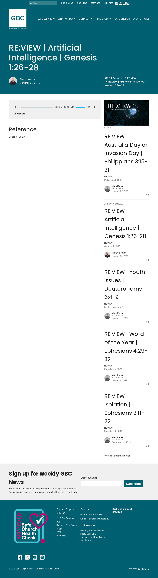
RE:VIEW (131, 78)
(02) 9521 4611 (96, 514)
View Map (61, 535)
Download (19, 113)
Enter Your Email (89, 477)
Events (137, 18)
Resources (104, 18)
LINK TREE (108, 3)
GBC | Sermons (114, 78)
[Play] (15, 107)
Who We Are (46, 18)
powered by (139, 569)
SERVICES (95, 3)
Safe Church (122, 18)
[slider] (37, 107)
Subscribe (133, 484)
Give (146, 18)
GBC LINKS (82, 3)
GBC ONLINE (67, 3)
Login (56, 569)
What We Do (67, 18)
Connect (86, 18)
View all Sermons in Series (117, 455)
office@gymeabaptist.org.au (99, 518)
